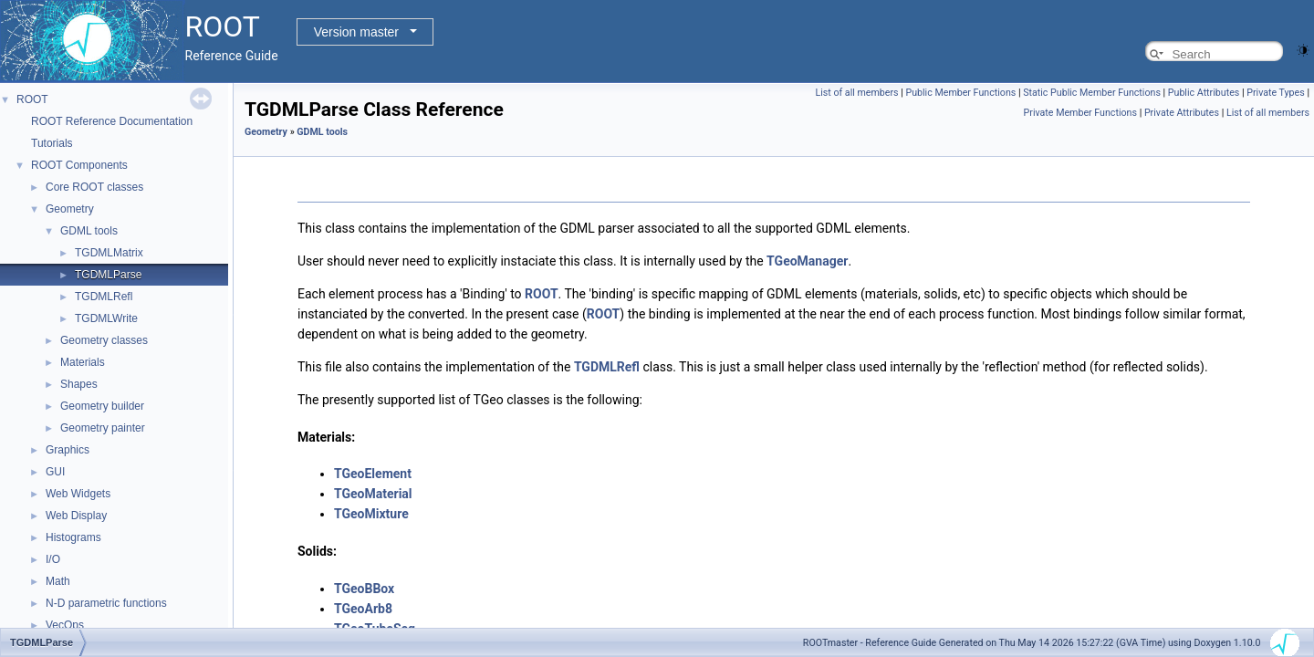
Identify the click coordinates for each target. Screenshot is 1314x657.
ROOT (32, 99)
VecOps (65, 625)
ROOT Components (79, 165)
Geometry (70, 209)
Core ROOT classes (94, 187)
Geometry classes (104, 340)
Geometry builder (102, 406)
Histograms (73, 537)
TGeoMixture (371, 513)
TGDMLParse (108, 274)
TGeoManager (807, 261)
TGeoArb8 (363, 608)
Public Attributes (1204, 93)
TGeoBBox (364, 588)
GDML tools (89, 230)
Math (58, 581)
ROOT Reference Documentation (112, 121)
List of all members (856, 93)
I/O (53, 559)
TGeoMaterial (373, 493)
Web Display (76, 515)
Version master (356, 32)
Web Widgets (78, 493)
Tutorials (52, 143)
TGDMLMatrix (109, 252)
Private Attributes (1181, 113)
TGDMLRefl (103, 296)
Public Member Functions (960, 93)
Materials (82, 362)
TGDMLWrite (106, 318)
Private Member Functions (1080, 113)
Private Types (1275, 93)
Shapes (79, 384)
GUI (55, 471)
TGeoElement (373, 473)
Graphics (67, 449)
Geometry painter (102, 428)
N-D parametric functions (106, 603)
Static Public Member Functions (1092, 93)
